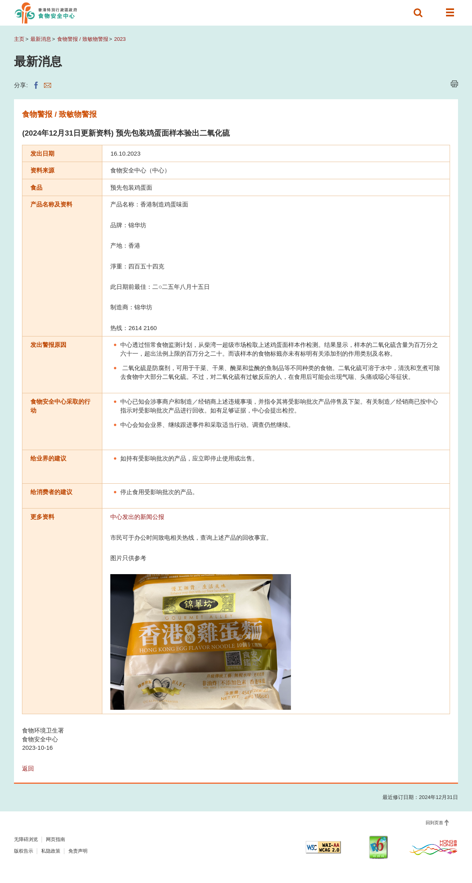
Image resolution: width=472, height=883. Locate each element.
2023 (119, 39)
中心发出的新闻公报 (137, 516)
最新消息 (40, 39)
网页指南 (55, 839)
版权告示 (23, 851)
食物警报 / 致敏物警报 (82, 39)
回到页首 (434, 822)
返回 (28, 768)
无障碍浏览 (26, 839)
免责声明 (78, 851)
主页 (19, 39)
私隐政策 (50, 851)
